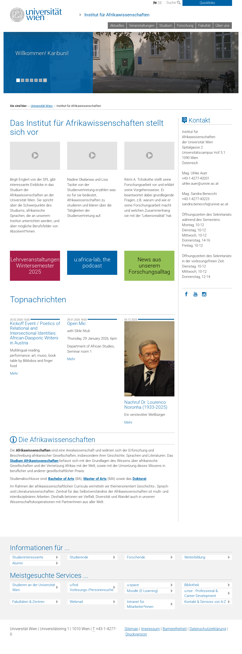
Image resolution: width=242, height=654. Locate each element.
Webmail (76, 602)
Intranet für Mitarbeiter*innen (140, 604)
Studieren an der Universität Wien (33, 587)
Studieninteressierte (27, 557)
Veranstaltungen (141, 25)
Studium (165, 25)
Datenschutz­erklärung (208, 629)
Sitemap (131, 629)
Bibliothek (191, 585)
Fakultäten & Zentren (28, 602)
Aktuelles (117, 25)
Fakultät (204, 25)
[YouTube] (195, 293)
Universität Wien (42, 106)
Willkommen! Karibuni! (42, 53)
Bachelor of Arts (61, 479)
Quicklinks (207, 3)
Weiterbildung (194, 557)
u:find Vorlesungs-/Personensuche (91, 587)
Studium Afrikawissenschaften (34, 461)
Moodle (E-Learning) (142, 591)
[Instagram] (204, 293)
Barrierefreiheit (175, 629)
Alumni (17, 563)
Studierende (79, 557)
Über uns (222, 25)
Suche (173, 2)
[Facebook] (186, 293)
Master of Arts (95, 479)
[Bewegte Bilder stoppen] (45, 80)
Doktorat (139, 479)
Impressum (150, 629)
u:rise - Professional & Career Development (201, 593)
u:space (133, 585)
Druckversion (136, 634)
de (157, 3)
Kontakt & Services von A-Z (205, 602)
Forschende (136, 557)
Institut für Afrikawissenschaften (117, 15)
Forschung (185, 25)
